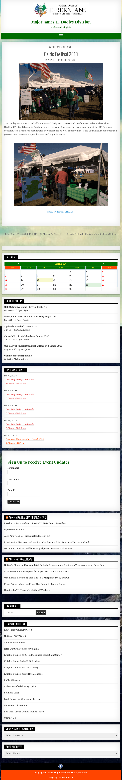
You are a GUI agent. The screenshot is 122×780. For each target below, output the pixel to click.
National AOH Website (16, 636)
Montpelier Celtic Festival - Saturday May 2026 (30, 316)
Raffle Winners (12, 680)
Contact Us (10, 718)
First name (13, 468)
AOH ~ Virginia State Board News (27, 518)
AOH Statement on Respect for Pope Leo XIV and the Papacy (36, 571)
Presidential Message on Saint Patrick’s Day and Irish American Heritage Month (47, 542)
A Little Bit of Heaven (15, 705)
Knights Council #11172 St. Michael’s (23, 674)
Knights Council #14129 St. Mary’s (22, 667)
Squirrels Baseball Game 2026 (20, 326)
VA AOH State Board (14, 642)
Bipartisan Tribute (14, 529)
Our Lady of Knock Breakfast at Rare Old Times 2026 (33, 346)
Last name (13, 479)
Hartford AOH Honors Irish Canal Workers (27, 590)
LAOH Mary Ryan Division (18, 630)
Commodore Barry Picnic (18, 355)
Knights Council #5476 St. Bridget (22, 661)
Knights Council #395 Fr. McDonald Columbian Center (33, 655)
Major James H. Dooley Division (61, 21)
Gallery (55, 47)
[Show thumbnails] (61, 212)
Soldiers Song (11, 692)
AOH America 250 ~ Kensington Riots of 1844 (27, 536)
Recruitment (65, 47)
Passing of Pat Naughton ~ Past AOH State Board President (35, 523)
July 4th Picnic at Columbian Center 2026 (26, 336)
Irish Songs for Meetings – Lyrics (22, 699)
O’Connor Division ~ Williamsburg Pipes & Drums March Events (38, 548)
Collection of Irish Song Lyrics (20, 686)
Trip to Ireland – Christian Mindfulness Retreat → (93, 234)
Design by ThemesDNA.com (60, 778)
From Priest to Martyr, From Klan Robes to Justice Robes (35, 584)
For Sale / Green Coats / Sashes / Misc (24, 711)
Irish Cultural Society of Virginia (21, 649)
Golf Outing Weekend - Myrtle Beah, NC (25, 307)
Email (11, 490)
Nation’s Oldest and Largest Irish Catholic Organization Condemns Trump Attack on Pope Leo (54, 565)
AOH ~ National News (20, 559)
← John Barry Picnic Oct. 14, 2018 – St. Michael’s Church (31, 234)
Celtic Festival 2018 (61, 54)
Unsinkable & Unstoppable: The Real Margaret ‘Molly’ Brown (36, 577)
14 (45, 280)
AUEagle (51, 59)
